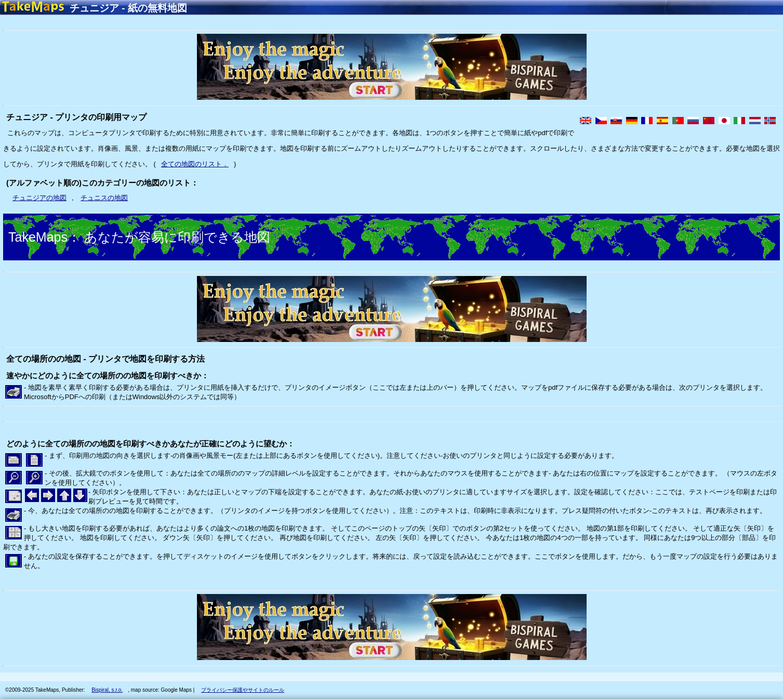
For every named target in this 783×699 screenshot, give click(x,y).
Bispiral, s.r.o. (107, 690)
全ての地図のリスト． (195, 164)
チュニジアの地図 (39, 198)
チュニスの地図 (104, 198)
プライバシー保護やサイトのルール (242, 690)
